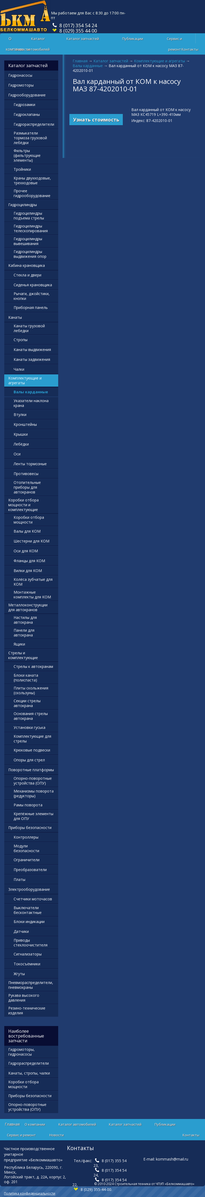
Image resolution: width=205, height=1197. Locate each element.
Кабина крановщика (26, 265)
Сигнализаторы (28, 954)
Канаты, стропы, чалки (29, 1073)
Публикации (132, 38)
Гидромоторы (21, 85)
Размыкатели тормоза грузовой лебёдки (30, 137)
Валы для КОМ (27, 531)
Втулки (20, 414)
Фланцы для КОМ (29, 560)
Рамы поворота (28, 804)
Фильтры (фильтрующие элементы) (27, 155)
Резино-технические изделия (26, 1010)
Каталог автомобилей (38, 40)
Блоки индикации (29, 921)
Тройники (22, 169)
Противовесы (26, 473)
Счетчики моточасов (33, 898)
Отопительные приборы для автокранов (27, 487)
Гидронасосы (20, 75)
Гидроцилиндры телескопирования (31, 228)
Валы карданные (88, 65)
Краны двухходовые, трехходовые (32, 180)
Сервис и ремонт (174, 40)
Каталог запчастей (82, 38)
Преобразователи (30, 869)
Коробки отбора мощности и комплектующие (23, 504)
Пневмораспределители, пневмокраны (30, 985)
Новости (22, 49)
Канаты (15, 317)
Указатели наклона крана (31, 403)
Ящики (19, 644)
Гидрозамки (24, 104)
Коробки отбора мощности (29, 520)
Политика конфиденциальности (29, 1193)
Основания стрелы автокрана (31, 716)
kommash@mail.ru (172, 1159)
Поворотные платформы (31, 769)
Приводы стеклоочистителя (31, 942)
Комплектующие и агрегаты (159, 60)
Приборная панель (31, 307)
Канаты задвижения (32, 359)
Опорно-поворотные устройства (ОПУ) (33, 781)
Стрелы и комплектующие (23, 655)
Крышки (21, 434)
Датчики (21, 931)
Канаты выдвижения (32, 349)
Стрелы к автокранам (33, 666)
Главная (80, 60)
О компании (35, 1124)
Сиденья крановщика (33, 284)
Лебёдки (21, 444)
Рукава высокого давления (23, 998)
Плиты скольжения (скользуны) (31, 690)
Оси (17, 453)
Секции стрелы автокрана (27, 703)
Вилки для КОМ (28, 570)
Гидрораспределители (34, 124)
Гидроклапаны (27, 114)
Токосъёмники (27, 963)
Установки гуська (29, 727)
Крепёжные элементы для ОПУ (33, 816)
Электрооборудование (29, 889)
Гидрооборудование (27, 94)
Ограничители (27, 859)
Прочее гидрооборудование (32, 193)
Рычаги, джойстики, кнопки (32, 296)
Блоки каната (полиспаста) (26, 678)
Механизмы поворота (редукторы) (34, 793)
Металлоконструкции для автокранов (28, 607)
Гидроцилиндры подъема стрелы (29, 215)
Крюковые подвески (32, 750)
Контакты (190, 49)
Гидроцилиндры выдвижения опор (30, 254)
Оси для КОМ (26, 550)
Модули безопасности (26, 848)
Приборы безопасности (30, 827)
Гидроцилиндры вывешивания (28, 241)
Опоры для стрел (29, 759)
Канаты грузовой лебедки (29, 328)
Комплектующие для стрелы (32, 738)
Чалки (19, 369)
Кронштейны (25, 424)
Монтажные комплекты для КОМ (32, 594)
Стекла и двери (27, 274)
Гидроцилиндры (22, 204)
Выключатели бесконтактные (28, 910)
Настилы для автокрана (25, 620)
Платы (19, 879)
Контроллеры (26, 837)
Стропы (20, 339)
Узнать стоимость (96, 119)
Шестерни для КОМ (31, 541)
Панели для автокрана (24, 633)
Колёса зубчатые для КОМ (33, 582)
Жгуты (19, 973)
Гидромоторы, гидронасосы (21, 1052)
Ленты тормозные (30, 463)
